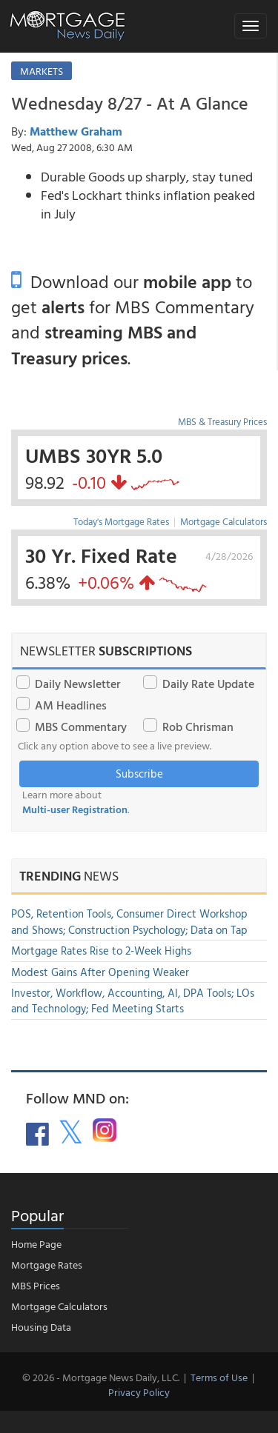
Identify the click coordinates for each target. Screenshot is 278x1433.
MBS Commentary (81, 726)
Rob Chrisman (198, 726)
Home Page (36, 1244)
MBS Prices (35, 1285)
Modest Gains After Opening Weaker (100, 972)
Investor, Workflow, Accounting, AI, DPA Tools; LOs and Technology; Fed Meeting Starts (132, 1000)
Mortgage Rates (46, 1264)
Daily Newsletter (77, 683)
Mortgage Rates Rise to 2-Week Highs (101, 950)
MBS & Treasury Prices (222, 421)
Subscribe (139, 773)
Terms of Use (219, 1377)
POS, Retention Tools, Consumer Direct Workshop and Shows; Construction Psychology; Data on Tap (129, 921)
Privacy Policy (139, 1392)
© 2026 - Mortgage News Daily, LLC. (100, 1377)
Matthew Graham (76, 131)
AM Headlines (71, 705)
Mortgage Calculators (223, 521)
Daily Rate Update (208, 683)
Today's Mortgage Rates (121, 521)
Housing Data (41, 1327)
